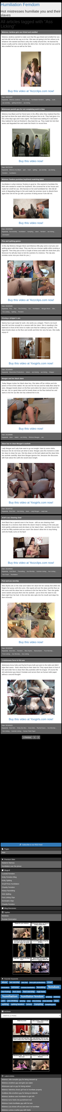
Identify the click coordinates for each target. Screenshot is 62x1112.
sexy (28, 1001)
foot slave (17, 992)
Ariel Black (12, 571)
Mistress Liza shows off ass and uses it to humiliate (20, 1107)
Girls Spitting (6, 894)
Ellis (53, 309)
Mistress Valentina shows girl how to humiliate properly (22, 1090)
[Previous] (27, 737)
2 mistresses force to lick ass (13, 660)
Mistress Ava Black (15, 170)
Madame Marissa (8, 863)
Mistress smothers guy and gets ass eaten (17, 1083)
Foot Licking (6, 654)
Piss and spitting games (11, 241)
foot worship (26, 100)
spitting (48, 100)
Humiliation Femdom (20, 4)
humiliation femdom (38, 100)
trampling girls (50, 1004)
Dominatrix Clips (8, 901)
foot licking (6, 992)
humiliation (12, 173)
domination (5, 235)
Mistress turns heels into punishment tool (17, 1100)
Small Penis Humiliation (10, 884)
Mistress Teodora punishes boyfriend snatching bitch (23, 179)
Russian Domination (9, 919)
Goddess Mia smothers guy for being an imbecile (20, 1093)
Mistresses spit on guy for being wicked (16, 1086)
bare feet (25, 982)
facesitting (41, 987)
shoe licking (36, 1001)
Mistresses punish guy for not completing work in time (23, 109)
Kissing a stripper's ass (11, 318)
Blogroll (6, 870)
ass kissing (35, 372)
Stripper (51, 372)
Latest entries (8, 1076)
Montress (5, 916)
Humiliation (36, 309)
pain (24, 170)
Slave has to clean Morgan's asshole (16, 444)
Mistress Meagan (34, 437)
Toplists (6, 912)
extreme (15, 987)
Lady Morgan (35, 511)
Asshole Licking (41, 571)
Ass (29, 309)
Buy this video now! (31, 161)
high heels (41, 992)
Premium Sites (8, 859)
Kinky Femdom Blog (9, 877)
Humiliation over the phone (11, 866)
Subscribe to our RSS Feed (31, 845)
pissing (22, 1001)
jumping (49, 997)
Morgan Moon (46, 309)
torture (29, 1004)
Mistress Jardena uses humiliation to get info (18, 1096)
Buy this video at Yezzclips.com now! (31, 91)
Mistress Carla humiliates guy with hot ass (17, 1103)
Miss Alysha (28, 651)
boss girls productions (37, 982)
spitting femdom (17, 103)
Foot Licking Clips (8, 897)
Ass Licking (5, 312)
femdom (4, 173)
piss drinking (12, 1001)
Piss (10, 309)
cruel (53, 100)
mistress (57, 997)
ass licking (27, 103)
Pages (5, 849)
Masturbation (38, 651)
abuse (4, 982)
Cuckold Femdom (8, 874)
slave (37, 231)
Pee (15, 309)
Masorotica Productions (16, 372)
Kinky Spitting (7, 880)
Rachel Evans (41, 728)
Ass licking (20, 511)
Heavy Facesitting (8, 891)
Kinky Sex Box (21, 728)
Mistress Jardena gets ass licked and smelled (20, 32)
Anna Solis (31, 728)
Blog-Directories (9, 908)
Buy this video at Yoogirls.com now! (31, 363)
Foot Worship (48, 651)
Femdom (21, 312)
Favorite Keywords (10, 979)
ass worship (6, 103)
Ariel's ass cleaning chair (12, 518)
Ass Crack (5, 574)
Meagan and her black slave (13, 378)
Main (3, 852)
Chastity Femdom (8, 887)
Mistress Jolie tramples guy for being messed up (19, 1079)
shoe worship (47, 1001)
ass (42, 437)
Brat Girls (12, 511)
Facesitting (21, 571)
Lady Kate (44, 511)
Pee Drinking (22, 309)
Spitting (13, 312)
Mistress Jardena (14, 100)
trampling (30, 231)
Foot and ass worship (10, 581)
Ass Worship (31, 571)
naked (16, 437)
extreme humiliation (28, 987)
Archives (6, 1011)
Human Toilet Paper (29, 731)
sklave (28, 372)
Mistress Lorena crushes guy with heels (16, 1110)
